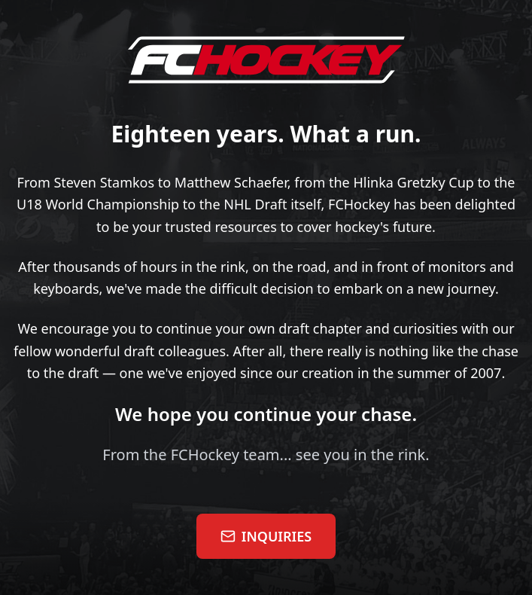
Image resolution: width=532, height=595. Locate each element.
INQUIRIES (266, 536)
